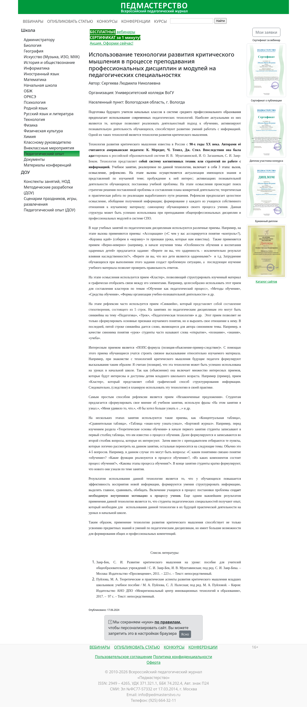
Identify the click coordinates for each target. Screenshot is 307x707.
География (33, 51)
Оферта (154, 662)
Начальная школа (40, 85)
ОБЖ (28, 91)
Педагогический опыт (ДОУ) (49, 210)
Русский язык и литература (49, 113)
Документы (34, 159)
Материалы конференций (47, 165)
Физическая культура (43, 130)
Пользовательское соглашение (123, 656)
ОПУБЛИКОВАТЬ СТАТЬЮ (70, 21)
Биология (32, 45)
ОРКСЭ (30, 96)
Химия (30, 136)
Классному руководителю (47, 142)
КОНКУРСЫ (107, 21)
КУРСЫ (160, 21)
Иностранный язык (41, 73)
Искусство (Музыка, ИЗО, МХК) (52, 56)
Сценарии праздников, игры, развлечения (50, 201)
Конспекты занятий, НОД (47, 181)
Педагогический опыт (44, 153)
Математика (35, 79)
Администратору (39, 39)
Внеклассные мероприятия (49, 148)
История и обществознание (49, 62)
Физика (31, 125)
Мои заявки (266, 32)
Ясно (185, 634)
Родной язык (36, 108)
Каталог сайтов (266, 282)
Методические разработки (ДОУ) (48, 190)
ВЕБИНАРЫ (33, 21)
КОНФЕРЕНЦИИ (135, 21)
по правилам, (167, 622)
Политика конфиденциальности (182, 656)
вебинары (112, 31)
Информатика (36, 68)
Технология (34, 119)
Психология (35, 102)
